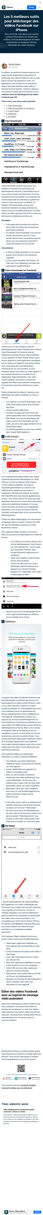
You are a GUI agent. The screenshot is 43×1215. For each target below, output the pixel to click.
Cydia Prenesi (12, 436)
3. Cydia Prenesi (12, 111)
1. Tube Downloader (14, 105)
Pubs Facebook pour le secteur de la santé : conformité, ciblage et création (19, 1110)
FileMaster (10, 621)
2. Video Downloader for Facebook (20, 108)
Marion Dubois (15, 64)
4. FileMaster (11, 114)
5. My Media (11, 116)
